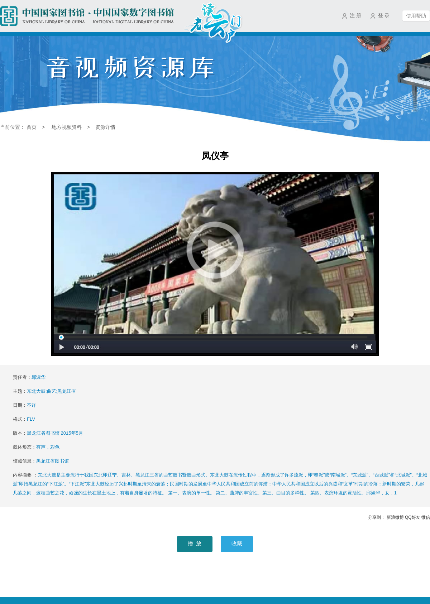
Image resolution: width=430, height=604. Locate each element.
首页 (32, 127)
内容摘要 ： (220, 484)
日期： (24, 405)
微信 (425, 517)
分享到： (376, 517)
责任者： (29, 377)
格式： (24, 419)
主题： (44, 391)
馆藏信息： (41, 461)
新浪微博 (395, 517)
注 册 (355, 15)
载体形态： (36, 447)
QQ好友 (412, 517)
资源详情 (105, 127)
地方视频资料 (67, 127)
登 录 (384, 15)
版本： (48, 433)
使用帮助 (416, 16)
